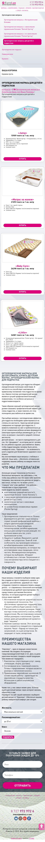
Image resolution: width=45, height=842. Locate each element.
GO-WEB (31, 838)
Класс (4, 727)
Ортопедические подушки (11, 49)
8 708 (36, 4)
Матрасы (3, 8)
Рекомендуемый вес (11, 717)
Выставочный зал (38, 8)
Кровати (28, 8)
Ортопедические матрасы (12, 15)
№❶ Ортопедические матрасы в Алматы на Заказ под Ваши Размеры (21, 90)
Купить (22, 158)
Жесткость (6, 708)
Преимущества (10, 795)
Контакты (25, 10)
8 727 (36, 2)
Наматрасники (12, 8)
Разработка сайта (16, 838)
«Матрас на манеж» (22, 199)
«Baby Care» (22, 265)
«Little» (22, 332)
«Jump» (22, 132)
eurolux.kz (6, 89)
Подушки (21, 8)
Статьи (19, 10)
